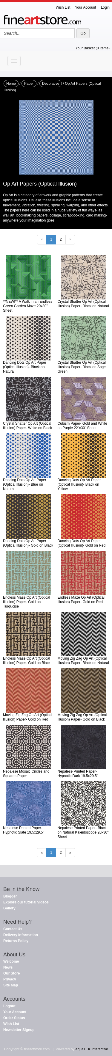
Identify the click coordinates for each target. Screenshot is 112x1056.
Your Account (85, 7)
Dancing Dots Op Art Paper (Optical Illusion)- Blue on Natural (24, 484)
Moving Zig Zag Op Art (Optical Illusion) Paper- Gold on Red (27, 717)
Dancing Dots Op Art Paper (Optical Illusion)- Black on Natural (24, 367)
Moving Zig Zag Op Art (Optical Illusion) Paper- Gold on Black (82, 717)
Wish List (63, 7)
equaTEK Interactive (92, 1049)
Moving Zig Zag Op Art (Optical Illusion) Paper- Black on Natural (83, 660)
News (8, 967)
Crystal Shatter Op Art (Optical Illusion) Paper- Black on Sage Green (82, 367)
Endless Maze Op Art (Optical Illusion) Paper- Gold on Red (81, 599)
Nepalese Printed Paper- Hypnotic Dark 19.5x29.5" (78, 773)
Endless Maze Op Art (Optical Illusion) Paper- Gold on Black (26, 660)
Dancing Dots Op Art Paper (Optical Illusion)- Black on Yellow (79, 484)
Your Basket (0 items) (93, 48)
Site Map (10, 985)
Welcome (11, 961)
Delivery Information (20, 935)
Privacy (9, 979)
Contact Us (12, 929)
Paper (29, 83)
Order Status (14, 1018)
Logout (9, 1006)
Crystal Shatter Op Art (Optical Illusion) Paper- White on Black (27, 425)
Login (105, 7)
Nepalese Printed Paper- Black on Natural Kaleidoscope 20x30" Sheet (83, 832)
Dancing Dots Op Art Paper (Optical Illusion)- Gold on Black (28, 543)
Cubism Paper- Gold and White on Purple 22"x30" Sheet (82, 425)
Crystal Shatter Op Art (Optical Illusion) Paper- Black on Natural (83, 303)
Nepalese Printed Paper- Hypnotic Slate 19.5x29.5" (23, 830)
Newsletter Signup (19, 1030)
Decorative (50, 83)
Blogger (10, 896)
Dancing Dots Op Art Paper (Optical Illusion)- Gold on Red (82, 543)
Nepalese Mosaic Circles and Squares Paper (26, 773)
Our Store (11, 973)
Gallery (9, 908)
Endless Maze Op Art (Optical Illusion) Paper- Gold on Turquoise (26, 601)
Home (11, 83)
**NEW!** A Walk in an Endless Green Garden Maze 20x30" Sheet (27, 306)
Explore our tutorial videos (26, 902)
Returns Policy (15, 941)
